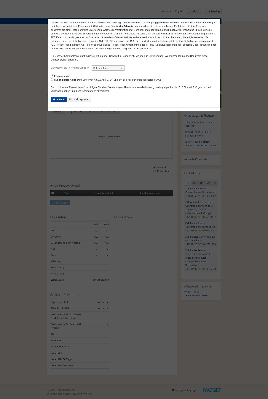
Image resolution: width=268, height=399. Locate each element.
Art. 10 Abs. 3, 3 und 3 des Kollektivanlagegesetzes (123, 79)
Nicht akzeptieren (79, 99)
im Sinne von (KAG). (106, 79)
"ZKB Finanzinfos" (187, 87)
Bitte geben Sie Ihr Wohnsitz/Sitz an (88, 67)
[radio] (52, 75)
